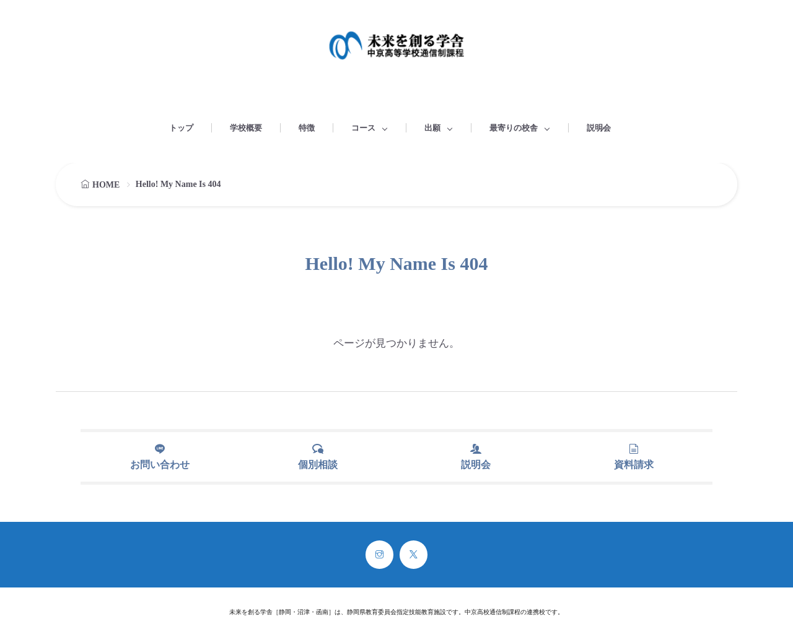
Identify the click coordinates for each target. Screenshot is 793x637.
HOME (106, 184)
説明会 (599, 127)
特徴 (307, 127)
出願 (432, 127)
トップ (181, 127)
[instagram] (379, 554)
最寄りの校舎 (513, 127)
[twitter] (413, 554)
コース (363, 127)
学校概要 (246, 127)
